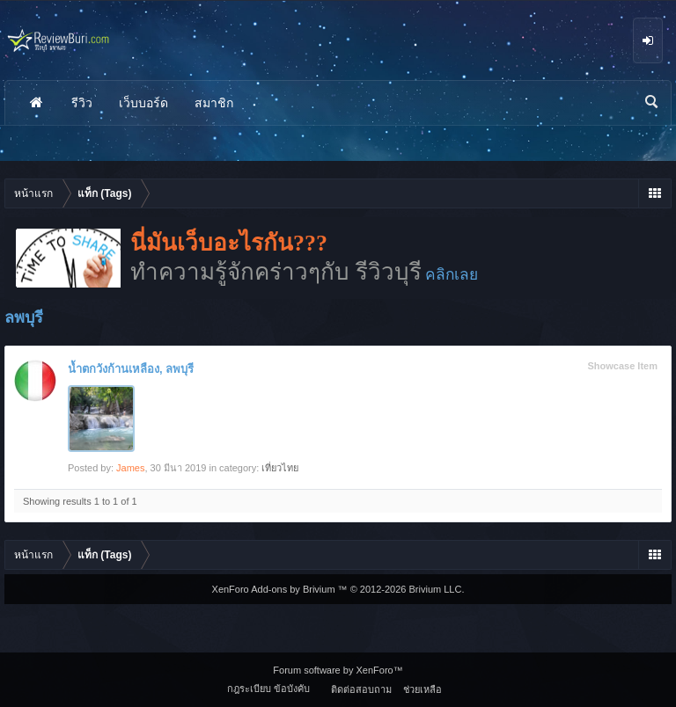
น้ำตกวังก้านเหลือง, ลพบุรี (131, 368)
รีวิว (81, 103)
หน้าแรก (36, 103)
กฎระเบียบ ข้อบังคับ (268, 688)
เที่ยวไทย (279, 468)
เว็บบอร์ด (143, 103)
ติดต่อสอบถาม (361, 689)
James (130, 468)
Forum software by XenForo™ (337, 670)
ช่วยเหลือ (422, 689)
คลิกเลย (451, 274)
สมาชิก (214, 103)
